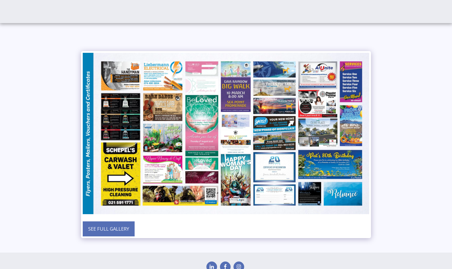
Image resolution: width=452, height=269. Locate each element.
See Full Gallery (108, 228)
